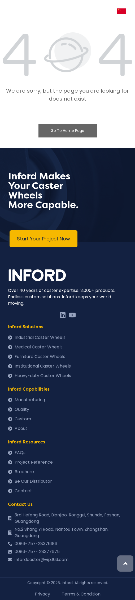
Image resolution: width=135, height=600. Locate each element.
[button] (43, 238)
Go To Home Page (67, 130)
